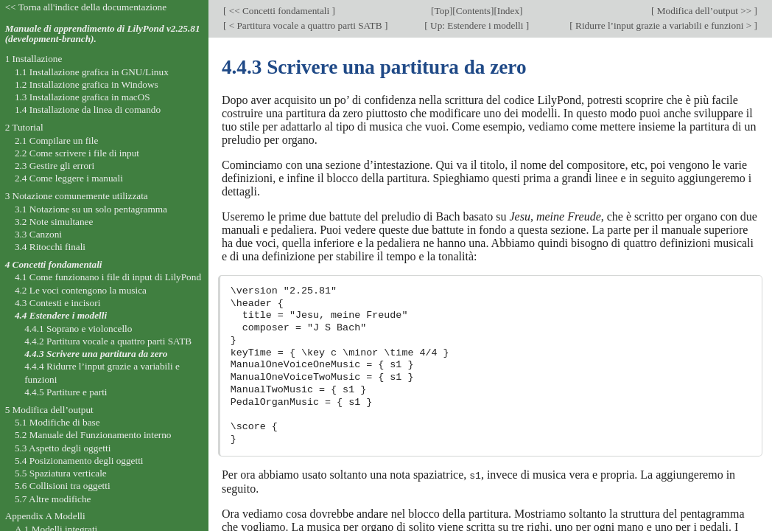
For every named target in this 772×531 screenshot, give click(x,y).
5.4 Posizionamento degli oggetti (79, 460)
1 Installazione (34, 58)
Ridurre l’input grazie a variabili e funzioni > (663, 25)
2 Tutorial (24, 127)
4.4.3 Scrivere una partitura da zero (95, 353)
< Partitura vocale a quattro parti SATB (305, 25)
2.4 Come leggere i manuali (69, 178)
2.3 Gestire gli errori (54, 165)
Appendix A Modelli (45, 515)
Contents (473, 10)
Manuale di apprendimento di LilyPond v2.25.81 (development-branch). (102, 34)
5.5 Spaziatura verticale (61, 473)
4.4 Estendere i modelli (61, 315)
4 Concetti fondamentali (53, 264)
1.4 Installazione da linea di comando (88, 109)
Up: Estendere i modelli (477, 25)
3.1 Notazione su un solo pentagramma (91, 209)
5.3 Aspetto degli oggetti (62, 448)
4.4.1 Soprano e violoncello (78, 328)
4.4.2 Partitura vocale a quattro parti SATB (108, 341)
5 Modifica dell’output (49, 409)
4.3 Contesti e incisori (57, 302)
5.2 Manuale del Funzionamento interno (93, 434)
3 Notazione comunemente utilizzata (76, 195)
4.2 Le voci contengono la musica (81, 290)
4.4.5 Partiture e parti (65, 392)
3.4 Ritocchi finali (50, 246)
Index (508, 10)
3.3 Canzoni (38, 234)
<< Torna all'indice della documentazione (86, 7)
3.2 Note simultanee (54, 221)
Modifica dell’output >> (704, 10)
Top (442, 10)
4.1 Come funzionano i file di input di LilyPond (108, 276)
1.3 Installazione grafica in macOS (82, 97)
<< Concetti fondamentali (278, 10)
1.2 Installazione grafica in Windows (86, 84)
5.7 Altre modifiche (53, 498)
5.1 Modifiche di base (57, 422)
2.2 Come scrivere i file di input (77, 153)
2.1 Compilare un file (56, 140)
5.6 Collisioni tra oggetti (62, 485)
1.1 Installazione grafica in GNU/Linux (92, 71)
